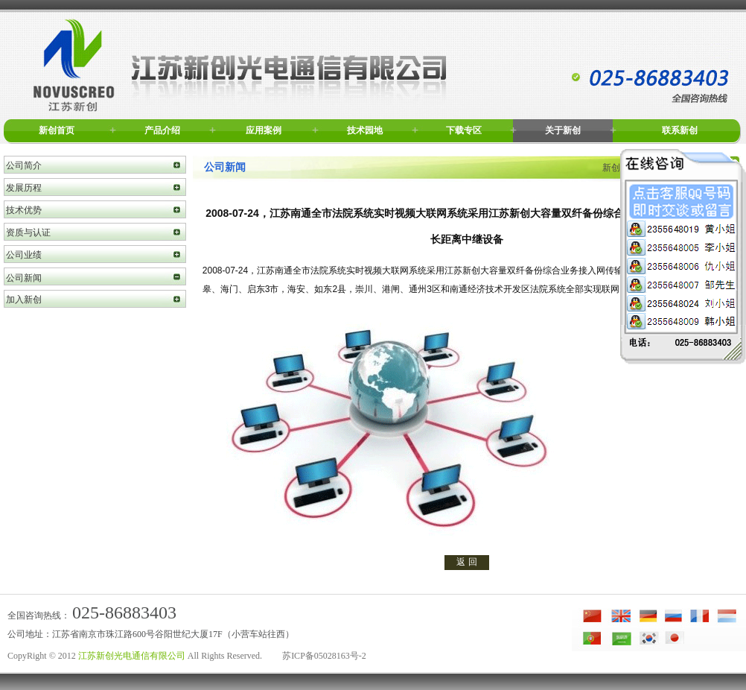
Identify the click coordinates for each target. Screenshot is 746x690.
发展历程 (24, 188)
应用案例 (263, 130)
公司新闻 (24, 278)
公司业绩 (24, 255)
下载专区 (464, 130)
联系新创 (680, 130)
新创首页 (56, 130)
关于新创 (563, 130)
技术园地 (365, 130)
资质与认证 (28, 232)
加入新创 (24, 299)
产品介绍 (162, 130)
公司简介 (24, 165)
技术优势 (24, 210)
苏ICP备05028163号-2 (324, 656)
